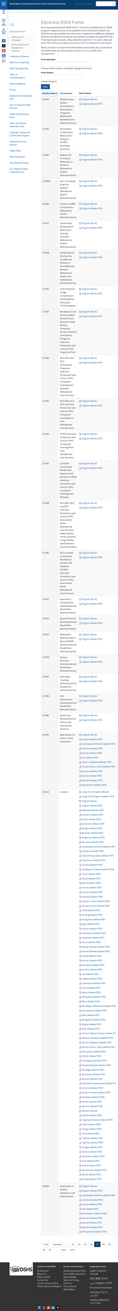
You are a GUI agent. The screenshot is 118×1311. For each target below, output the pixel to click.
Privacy (13, 89)
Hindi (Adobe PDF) (91, 910)
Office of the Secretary (25, 12)
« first (46, 1244)
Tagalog (93, 1299)
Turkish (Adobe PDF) (92, 1151)
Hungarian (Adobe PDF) (93, 919)
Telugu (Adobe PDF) (92, 1128)
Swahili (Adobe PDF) (92, 1115)
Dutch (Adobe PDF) (91, 882)
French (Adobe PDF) (92, 887)
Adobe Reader (69, 1277)
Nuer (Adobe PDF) (91, 1028)
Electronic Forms (17, 31)
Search (113, 3)
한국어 (104, 1278)
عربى (92, 1283)
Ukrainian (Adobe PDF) (93, 1156)
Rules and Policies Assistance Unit (18, 125)
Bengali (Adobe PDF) (92, 828)
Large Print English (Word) (95, 791)
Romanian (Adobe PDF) (93, 1074)
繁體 (98, 1278)
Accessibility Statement (74, 1273)
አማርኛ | (103, 1292)
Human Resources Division (18, 143)
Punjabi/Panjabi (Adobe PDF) (96, 1065)
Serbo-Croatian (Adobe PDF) (96, 1092)
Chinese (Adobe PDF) (92, 748)
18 (103, 1244)
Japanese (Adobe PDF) (93, 937)
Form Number (48, 59)
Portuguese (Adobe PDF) (94, 1060)
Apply (45, 86)
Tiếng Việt (94, 1292)
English (93, 1270)
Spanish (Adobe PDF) (92, 780)
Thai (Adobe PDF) (90, 1133)
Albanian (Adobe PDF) (93, 810)
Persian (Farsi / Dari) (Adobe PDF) (98, 766)
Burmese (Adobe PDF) (93, 842)
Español (101, 1270)
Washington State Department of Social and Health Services (38, 3)
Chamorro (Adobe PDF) (93, 860)
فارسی (93, 1295)
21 (50, 1249)
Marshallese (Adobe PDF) (94, 1010)
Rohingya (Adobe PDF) (93, 1069)
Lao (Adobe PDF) (90, 757)
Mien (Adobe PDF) (91, 1015)
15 (85, 1244)
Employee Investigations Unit (21, 97)
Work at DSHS (43, 1277)
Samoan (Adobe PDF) (92, 1087)
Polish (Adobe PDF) (91, 1055)
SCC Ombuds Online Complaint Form (19, 170)
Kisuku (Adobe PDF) (91, 955)
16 (91, 1244)
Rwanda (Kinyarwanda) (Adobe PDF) (100, 1083)
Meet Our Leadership (19, 62)
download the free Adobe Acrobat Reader (91, 42)
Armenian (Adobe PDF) (93, 823)
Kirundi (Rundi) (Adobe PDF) (96, 951)
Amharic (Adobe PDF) (92, 814)
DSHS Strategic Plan (19, 68)
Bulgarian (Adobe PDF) (93, 837)
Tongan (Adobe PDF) (92, 1147)
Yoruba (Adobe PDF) (92, 1179)
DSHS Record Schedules (17, 38)
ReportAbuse (3, 31)
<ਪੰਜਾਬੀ (108, 1283)
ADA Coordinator (17, 156)
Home (12, 12)
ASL (99, 1303)
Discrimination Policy (19, 162)
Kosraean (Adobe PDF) (93, 965)
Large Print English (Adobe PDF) (98, 796)
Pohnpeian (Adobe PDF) (94, 1051)
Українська (107, 1287)
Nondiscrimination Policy (74, 1270)
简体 (92, 1278)
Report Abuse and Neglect (49, 1286)
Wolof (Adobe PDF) (91, 1174)
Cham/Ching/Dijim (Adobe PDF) (98, 855)
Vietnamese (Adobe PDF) (94, 784)
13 (73, 1244)
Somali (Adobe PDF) (92, 775)
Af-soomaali (95, 1287)
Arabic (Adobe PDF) (91, 819)
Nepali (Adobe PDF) (91, 1024)
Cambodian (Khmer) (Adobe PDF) (98, 743)
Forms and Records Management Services (20, 47)
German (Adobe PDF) (92, 892)
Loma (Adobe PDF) (91, 987)
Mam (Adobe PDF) (91, 1001)
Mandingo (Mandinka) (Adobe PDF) (99, 1005)
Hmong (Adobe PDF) (92, 914)
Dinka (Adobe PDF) (91, 878)
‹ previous (57, 1244)
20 (44, 1249)
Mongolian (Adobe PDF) (94, 1019)
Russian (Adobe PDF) (92, 771)
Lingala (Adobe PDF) (92, 978)
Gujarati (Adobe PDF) (92, 896)
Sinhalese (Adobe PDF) (93, 1097)
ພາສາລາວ (103, 1299)
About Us (41, 1273)
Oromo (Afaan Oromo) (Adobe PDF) (100, 1033)
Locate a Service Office (47, 1283)
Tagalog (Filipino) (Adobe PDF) (97, 1119)
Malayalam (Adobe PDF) (94, 996)
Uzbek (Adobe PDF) (91, 1165)
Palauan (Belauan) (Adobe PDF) (97, 1037)
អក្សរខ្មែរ (99, 1283)
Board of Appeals (17, 83)
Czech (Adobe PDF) (91, 873)
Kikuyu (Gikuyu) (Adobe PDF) (96, 946)
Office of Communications (17, 76)
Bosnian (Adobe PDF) (92, 832)
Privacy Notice (70, 1286)
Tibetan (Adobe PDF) (92, 1138)
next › (64, 1249)
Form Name (47, 72)
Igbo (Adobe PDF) (91, 923)
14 (79, 1244)
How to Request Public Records (20, 106)
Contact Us (42, 1280)
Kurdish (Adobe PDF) (92, 969)
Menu (3, 12)
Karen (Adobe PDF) (91, 942)
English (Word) (89, 99)
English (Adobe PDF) (92, 103)
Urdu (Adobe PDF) (91, 1160)
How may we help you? (84, 4)
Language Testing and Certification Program (20, 134)
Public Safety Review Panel (19, 116)
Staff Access (43, 1270)
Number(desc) (50, 93)
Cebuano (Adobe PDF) (93, 851)
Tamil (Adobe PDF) (91, 1124)
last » (73, 1249)
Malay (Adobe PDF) (91, 992)
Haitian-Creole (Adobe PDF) (96, 901)
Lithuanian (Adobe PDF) (94, 983)
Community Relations (19, 56)
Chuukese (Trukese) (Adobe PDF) (98, 869)
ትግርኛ (93, 1303)
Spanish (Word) (89, 1110)
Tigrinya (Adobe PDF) (92, 1142)
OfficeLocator (3, 22)
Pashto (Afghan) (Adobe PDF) (96, 761)
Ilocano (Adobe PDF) (92, 928)
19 (109, 1244)
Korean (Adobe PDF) (92, 752)
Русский (94, 1273)
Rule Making (69, 1289)
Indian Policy (15, 150)
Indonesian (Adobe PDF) (94, 933)
